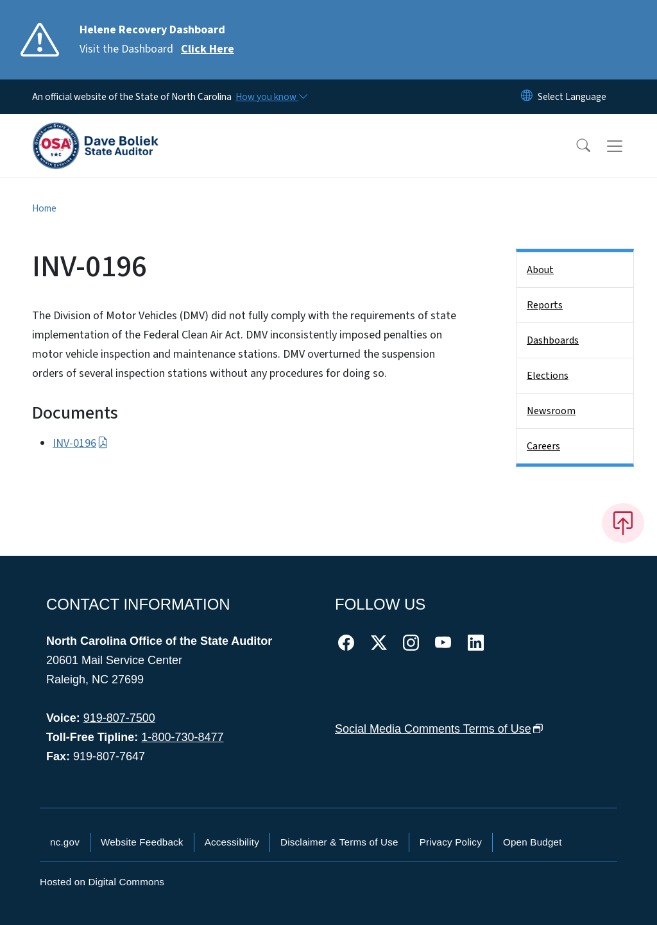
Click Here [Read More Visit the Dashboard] (207, 49)
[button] (574, 146)
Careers (543, 446)
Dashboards (553, 340)
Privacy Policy (451, 842)
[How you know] (271, 96)
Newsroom (551, 411)
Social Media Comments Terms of (439, 728)
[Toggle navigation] (627, 146)
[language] (572, 96)
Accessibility (232, 842)
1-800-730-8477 (182, 737)
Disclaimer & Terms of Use (339, 842)
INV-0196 (80, 443)
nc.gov (65, 842)
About (540, 270)
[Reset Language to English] (527, 96)
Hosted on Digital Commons (102, 881)
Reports (545, 305)
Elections (547, 376)
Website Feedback (142, 842)
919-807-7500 (119, 718)
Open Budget (532, 842)
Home (44, 208)
